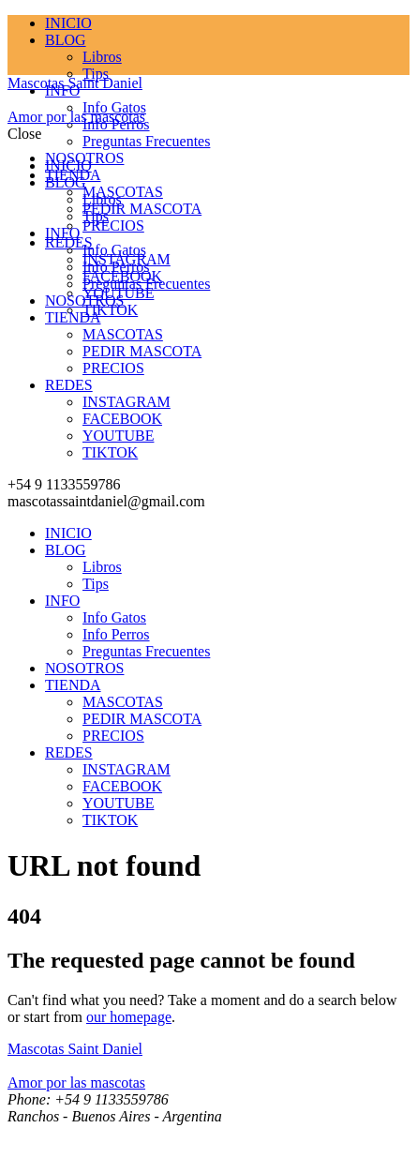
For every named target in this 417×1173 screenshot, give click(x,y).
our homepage (128, 1017)
